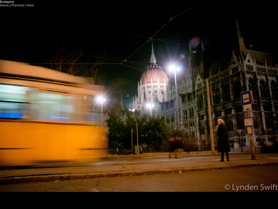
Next (30, 5)
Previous (18, 5)
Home (4, 5)
